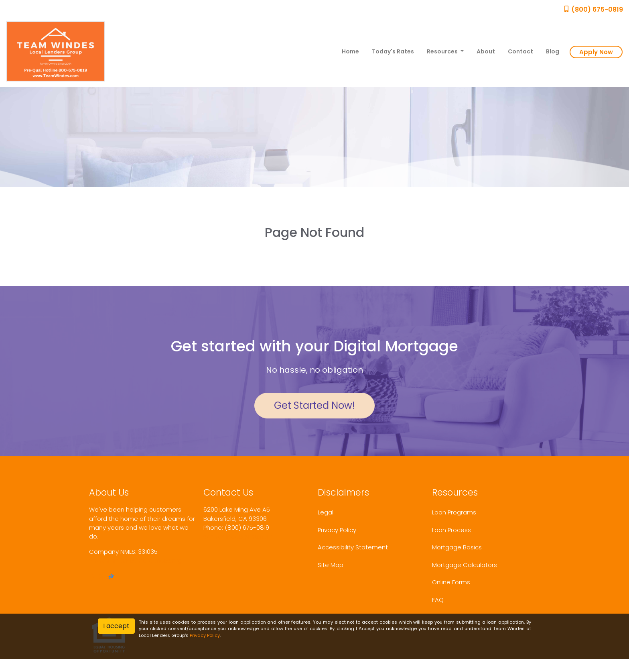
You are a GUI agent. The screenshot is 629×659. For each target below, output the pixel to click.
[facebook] (92, 577)
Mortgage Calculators (464, 565)
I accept (116, 625)
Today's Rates (393, 51)
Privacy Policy (337, 530)
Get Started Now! (314, 405)
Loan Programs (454, 512)
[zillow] (111, 577)
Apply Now (596, 52)
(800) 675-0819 (593, 9)
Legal (325, 512)
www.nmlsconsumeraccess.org (135, 560)
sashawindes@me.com (238, 536)
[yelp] (101, 577)
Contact (520, 51)
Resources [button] (443, 51)
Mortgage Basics (457, 547)
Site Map (330, 565)
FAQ (438, 600)
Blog (552, 51)
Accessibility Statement (353, 547)
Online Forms (451, 582)
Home (350, 51)
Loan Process (451, 530)
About (486, 51)
